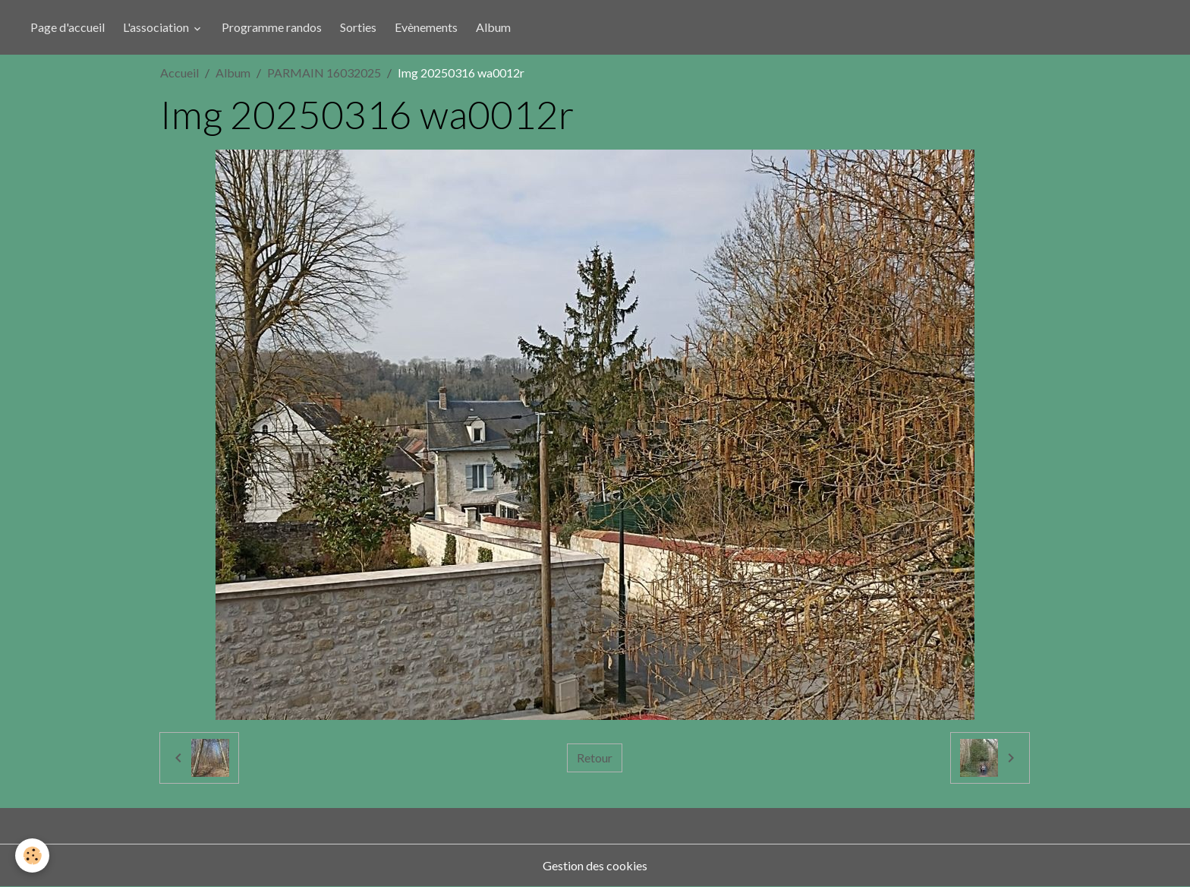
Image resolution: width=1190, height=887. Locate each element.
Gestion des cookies (595, 865)
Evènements (426, 27)
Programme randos (272, 27)
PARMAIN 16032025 (324, 72)
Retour (594, 757)
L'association (157, 27)
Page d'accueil (67, 27)
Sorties (358, 27)
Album (493, 27)
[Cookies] (32, 855)
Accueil (179, 72)
